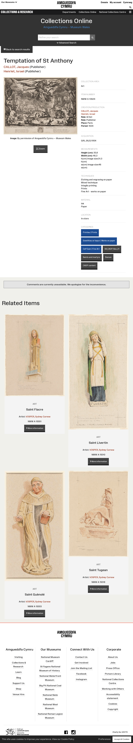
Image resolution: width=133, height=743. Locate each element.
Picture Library (113, 673)
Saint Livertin (98, 442)
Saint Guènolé (35, 594)
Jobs (112, 662)
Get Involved (81, 662)
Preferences (104, 739)
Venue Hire (18, 694)
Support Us (18, 683)
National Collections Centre (112, 12)
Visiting (18, 657)
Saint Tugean (98, 570)
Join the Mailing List (81, 668)
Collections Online (87, 12)
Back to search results (17, 49)
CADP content (89, 265)
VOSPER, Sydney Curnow (38, 416)
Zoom (40, 148)
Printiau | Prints (90, 232)
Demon (108, 257)
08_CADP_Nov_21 (112, 249)
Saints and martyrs (91, 257)
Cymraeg (127, 2)
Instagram (81, 679)
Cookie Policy (67, 739)
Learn (18, 672)
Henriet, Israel (14, 71)
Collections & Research (17, 12)
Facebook (81, 673)
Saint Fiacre (34, 409)
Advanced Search (66, 43)
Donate (104, 2)
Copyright (113, 709)
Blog (18, 677)
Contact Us (81, 657)
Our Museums (9, 2)
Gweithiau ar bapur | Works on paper (99, 240)
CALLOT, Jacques (16, 67)
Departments (69, 12)
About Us (113, 657)
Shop (18, 688)
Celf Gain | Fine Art (91, 249)
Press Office (113, 668)
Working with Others (113, 688)
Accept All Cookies (121, 739)
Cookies (112, 703)
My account (115, 2)
